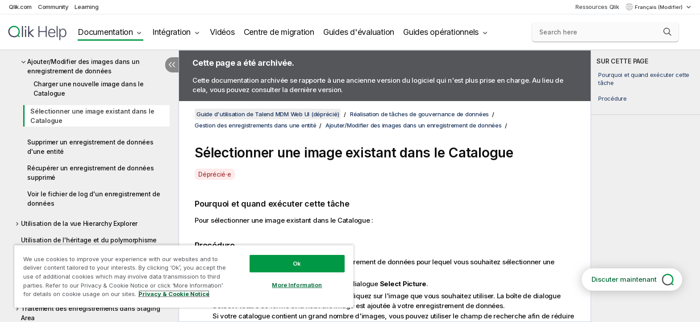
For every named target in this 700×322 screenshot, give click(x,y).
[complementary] (645, 186)
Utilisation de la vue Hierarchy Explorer (79, 223)
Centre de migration (279, 32)
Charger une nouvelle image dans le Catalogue (88, 88)
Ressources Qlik (597, 6)
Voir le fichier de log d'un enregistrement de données (93, 198)
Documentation (105, 32)
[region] (184, 276)
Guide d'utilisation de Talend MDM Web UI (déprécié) (267, 114)
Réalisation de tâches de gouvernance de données (419, 114)
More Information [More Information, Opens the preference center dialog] (297, 284)
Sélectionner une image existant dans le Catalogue (92, 115)
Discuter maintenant (624, 279)
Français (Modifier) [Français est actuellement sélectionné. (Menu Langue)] (659, 7)
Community (53, 6)
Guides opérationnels (441, 32)
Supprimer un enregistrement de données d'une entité (90, 146)
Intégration (171, 32)
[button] (667, 31)
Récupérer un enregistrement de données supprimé (90, 172)
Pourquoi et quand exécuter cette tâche (643, 78)
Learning (86, 6)
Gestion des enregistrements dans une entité (255, 125)
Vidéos (222, 32)
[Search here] (605, 32)
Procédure (612, 98)
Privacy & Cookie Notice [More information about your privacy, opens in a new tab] (173, 293)
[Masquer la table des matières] (172, 64)
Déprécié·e (214, 174)
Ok (297, 263)
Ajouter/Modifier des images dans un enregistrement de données (83, 66)
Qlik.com (20, 6)
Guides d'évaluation (358, 32)
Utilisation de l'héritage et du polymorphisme (89, 240)
